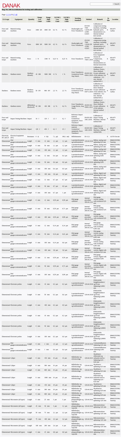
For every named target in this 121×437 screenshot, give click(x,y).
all (16, 15)
